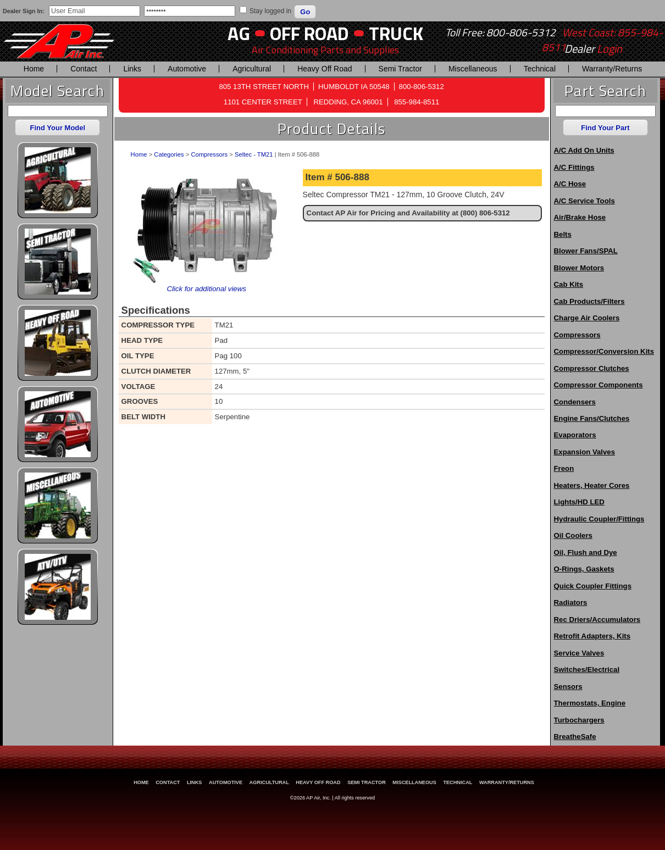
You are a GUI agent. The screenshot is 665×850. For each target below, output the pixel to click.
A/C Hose (570, 184)
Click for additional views (206, 289)
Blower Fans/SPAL (586, 251)
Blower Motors (579, 268)
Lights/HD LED (579, 502)
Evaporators (575, 435)
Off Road (309, 33)
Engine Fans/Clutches (592, 418)
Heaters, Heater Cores (592, 485)
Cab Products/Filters (589, 301)
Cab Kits (569, 284)
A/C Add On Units (584, 150)
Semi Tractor (400, 68)
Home (34, 68)
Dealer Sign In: (24, 11)
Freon (564, 468)
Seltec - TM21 (254, 154)
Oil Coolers (573, 535)
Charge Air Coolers (587, 318)
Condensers (575, 402)
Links (132, 68)
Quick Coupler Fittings (592, 586)
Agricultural (251, 68)
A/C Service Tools (584, 201)
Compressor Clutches (591, 368)
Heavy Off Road (324, 68)
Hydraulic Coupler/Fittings (599, 519)
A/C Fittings (574, 167)
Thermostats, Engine (589, 703)
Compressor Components (598, 385)
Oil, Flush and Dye (585, 552)
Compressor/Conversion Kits (604, 351)
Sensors (568, 686)
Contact (83, 68)
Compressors (209, 154)
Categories (169, 154)
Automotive (187, 68)
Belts (563, 234)
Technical (540, 68)
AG (239, 33)
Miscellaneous (472, 68)
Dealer (593, 48)
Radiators (571, 602)
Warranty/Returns (612, 68)
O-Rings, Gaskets (584, 569)
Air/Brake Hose (580, 217)
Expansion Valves (584, 452)
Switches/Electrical (586, 669)
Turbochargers (579, 720)
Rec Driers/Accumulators (597, 619)
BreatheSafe (575, 736)
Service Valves (579, 653)
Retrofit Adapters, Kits (592, 636)
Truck (396, 33)
